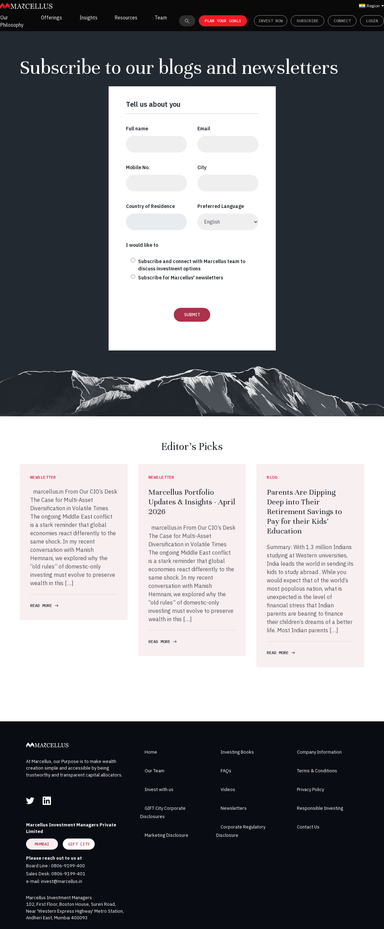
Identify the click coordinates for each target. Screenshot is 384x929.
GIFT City (79, 843)
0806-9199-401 (68, 874)
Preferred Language (220, 206)
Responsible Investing (320, 808)
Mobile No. (138, 167)
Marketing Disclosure (166, 835)
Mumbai (42, 843)
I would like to (142, 245)
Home (151, 752)
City (201, 167)
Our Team (154, 771)
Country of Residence (150, 206)
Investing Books (237, 752)
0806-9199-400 (68, 866)
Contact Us (308, 827)
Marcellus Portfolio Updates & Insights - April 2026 (191, 501)
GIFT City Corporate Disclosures (163, 812)
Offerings (51, 18)
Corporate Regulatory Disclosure (240, 831)
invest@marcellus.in (61, 881)
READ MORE (44, 605)
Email (203, 128)
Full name (137, 128)
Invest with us (159, 789)
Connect (342, 20)
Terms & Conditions (317, 771)
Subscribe (307, 20)
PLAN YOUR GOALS (223, 20)
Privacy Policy (310, 789)
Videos (228, 789)
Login (372, 20)
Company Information (319, 752)
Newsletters (234, 808)
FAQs (226, 771)
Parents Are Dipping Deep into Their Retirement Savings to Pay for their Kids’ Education (304, 511)
